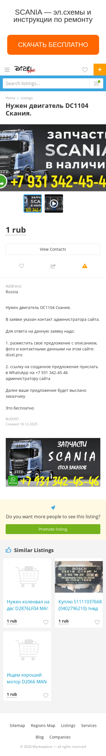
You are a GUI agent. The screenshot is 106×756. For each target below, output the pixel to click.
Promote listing (53, 529)
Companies (60, 737)
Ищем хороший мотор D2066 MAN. (27, 678)
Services (89, 725)
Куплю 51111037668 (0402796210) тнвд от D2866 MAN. (80, 605)
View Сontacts (53, 249)
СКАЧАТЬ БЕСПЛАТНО (53, 44)
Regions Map (43, 725)
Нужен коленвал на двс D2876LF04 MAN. (29, 605)
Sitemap (17, 725)
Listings (68, 725)
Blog (40, 737)
